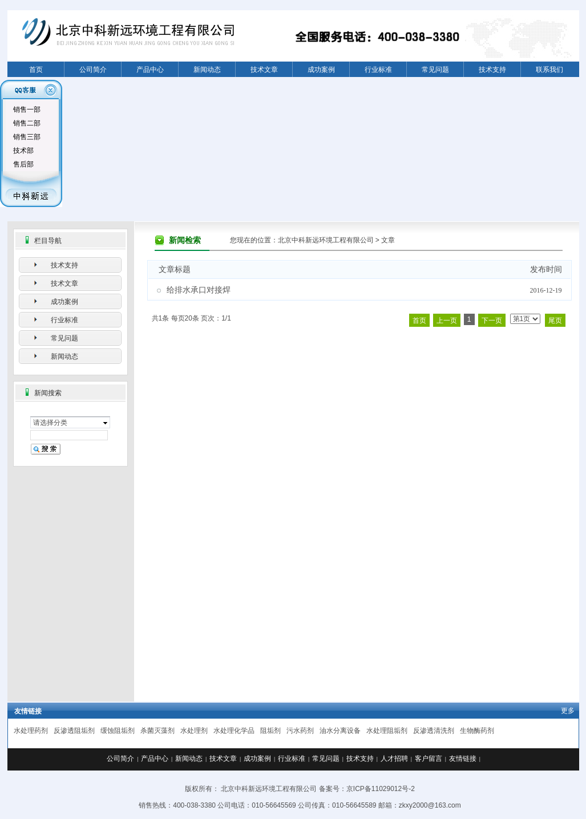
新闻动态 (207, 70)
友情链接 (462, 759)
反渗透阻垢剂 (74, 731)
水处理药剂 (31, 731)
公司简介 (93, 70)
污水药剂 (300, 731)
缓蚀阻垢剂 (117, 731)
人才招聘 (394, 759)
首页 (36, 70)
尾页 (555, 321)
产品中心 (150, 70)
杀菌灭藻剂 (157, 731)
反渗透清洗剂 (433, 731)
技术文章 (264, 70)
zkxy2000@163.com (430, 805)
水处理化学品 (233, 731)
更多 (568, 711)
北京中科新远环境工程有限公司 (326, 240)
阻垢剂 (270, 731)
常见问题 (435, 70)
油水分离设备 (340, 731)
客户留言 (428, 759)
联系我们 (549, 70)
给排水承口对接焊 (199, 290)
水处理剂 (194, 731)
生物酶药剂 (477, 731)
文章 (388, 240)
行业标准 (378, 70)
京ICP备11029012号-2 (380, 789)
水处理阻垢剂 (386, 731)
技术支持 (492, 70)
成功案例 (321, 70)
